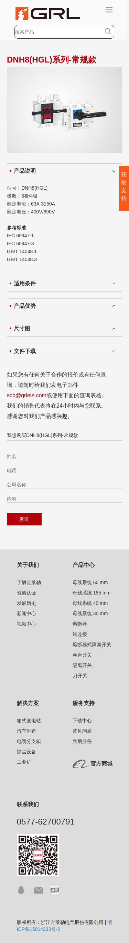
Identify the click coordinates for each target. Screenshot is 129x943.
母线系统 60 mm (90, 582)
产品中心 (84, 565)
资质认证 (26, 593)
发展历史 (26, 603)
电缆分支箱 (29, 741)
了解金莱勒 (29, 582)
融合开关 (82, 655)
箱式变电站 (29, 720)
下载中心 (82, 720)
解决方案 (28, 703)
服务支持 (84, 703)
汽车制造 (26, 731)
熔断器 (80, 624)
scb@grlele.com (26, 395)
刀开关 (80, 675)
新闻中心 (26, 613)
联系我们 (28, 804)
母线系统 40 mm (90, 603)
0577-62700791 (46, 821)
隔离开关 (82, 665)
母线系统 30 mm (90, 613)
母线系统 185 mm (91, 593)
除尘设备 (26, 751)
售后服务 (82, 741)
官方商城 (101, 763)
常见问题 (82, 731)
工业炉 (24, 762)
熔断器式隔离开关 (92, 644)
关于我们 (28, 565)
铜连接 (80, 634)
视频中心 (26, 624)
